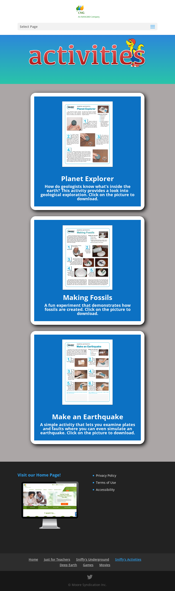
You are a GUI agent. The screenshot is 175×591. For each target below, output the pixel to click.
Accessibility (105, 489)
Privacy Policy (106, 475)
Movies (104, 565)
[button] (152, 27)
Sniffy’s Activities (128, 559)
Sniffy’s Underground (92, 559)
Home (33, 559)
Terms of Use (106, 482)
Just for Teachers (57, 559)
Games (88, 565)
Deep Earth (68, 565)
